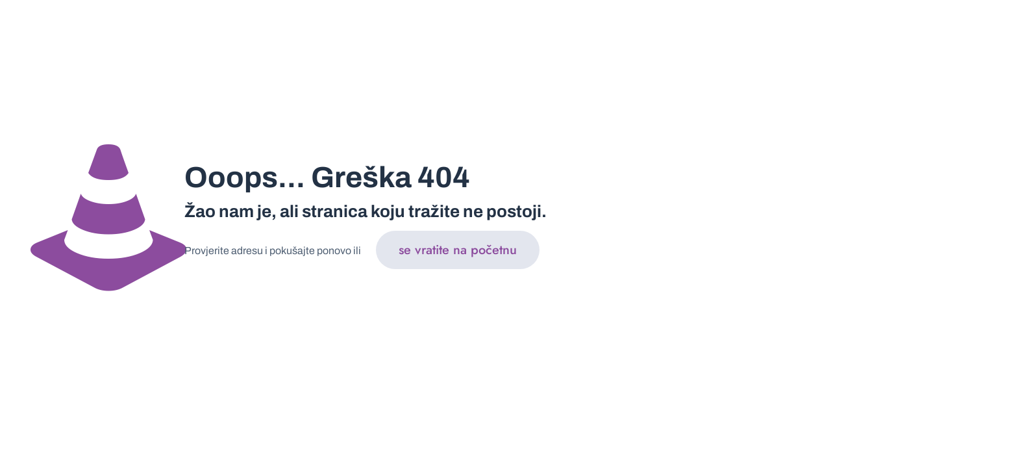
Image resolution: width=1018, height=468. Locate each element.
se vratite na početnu (458, 249)
